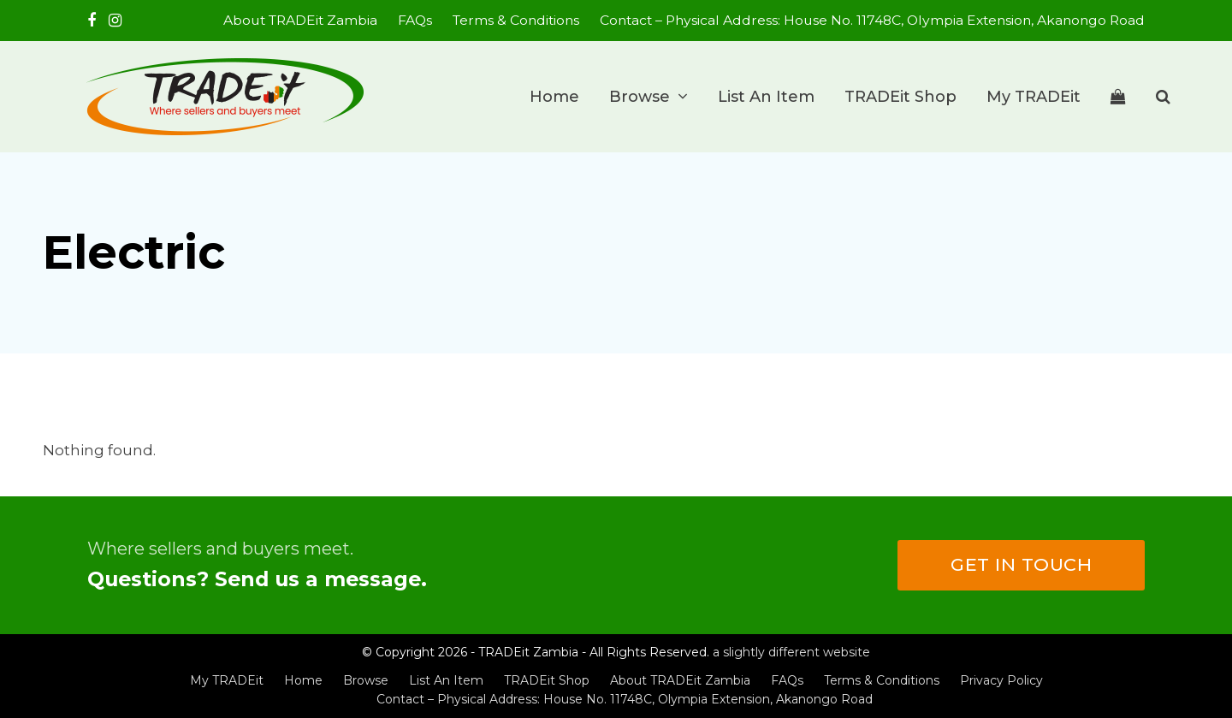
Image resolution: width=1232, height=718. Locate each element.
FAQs (787, 680)
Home (303, 680)
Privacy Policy (1001, 680)
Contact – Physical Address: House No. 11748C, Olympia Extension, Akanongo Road (624, 699)
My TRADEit (227, 680)
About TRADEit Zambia (680, 680)
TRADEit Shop (546, 680)
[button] (1118, 96)
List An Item (446, 680)
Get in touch (1021, 564)
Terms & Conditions (881, 680)
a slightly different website (791, 652)
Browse (365, 680)
